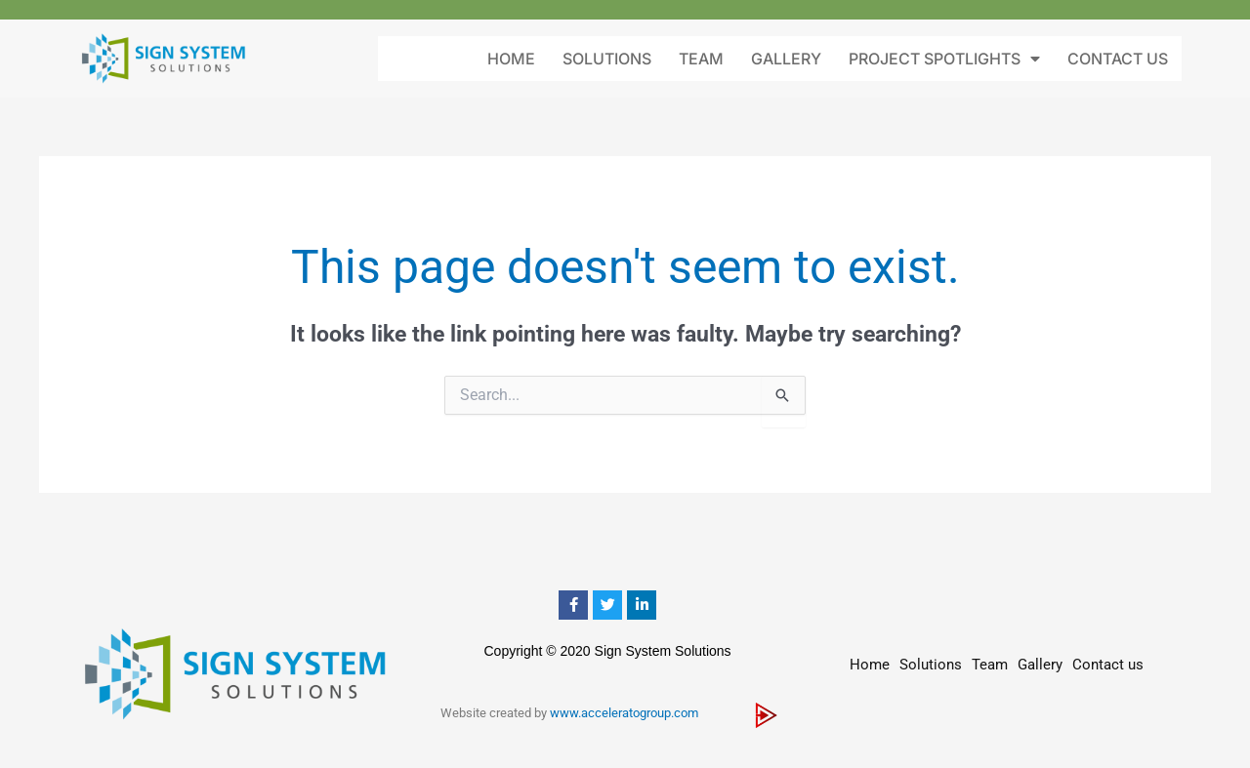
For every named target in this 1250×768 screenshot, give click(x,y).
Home (511, 58)
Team (701, 58)
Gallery (786, 58)
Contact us (1117, 58)
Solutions (606, 58)
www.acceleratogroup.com (624, 713)
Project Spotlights (944, 58)
